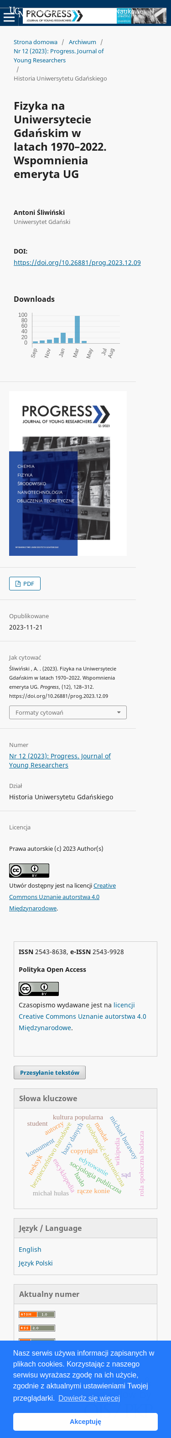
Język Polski (36, 1263)
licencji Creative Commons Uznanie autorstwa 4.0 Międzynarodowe (82, 1016)
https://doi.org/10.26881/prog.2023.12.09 (77, 262)
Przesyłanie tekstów (49, 1072)
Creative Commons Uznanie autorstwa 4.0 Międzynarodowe (62, 896)
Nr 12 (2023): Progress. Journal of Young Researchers (59, 55)
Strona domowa (35, 42)
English (30, 1249)
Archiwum (82, 42)
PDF (28, 583)
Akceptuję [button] (85, 1421)
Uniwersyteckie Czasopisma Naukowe (76, 11)
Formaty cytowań (39, 712)
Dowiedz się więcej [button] (89, 1398)
